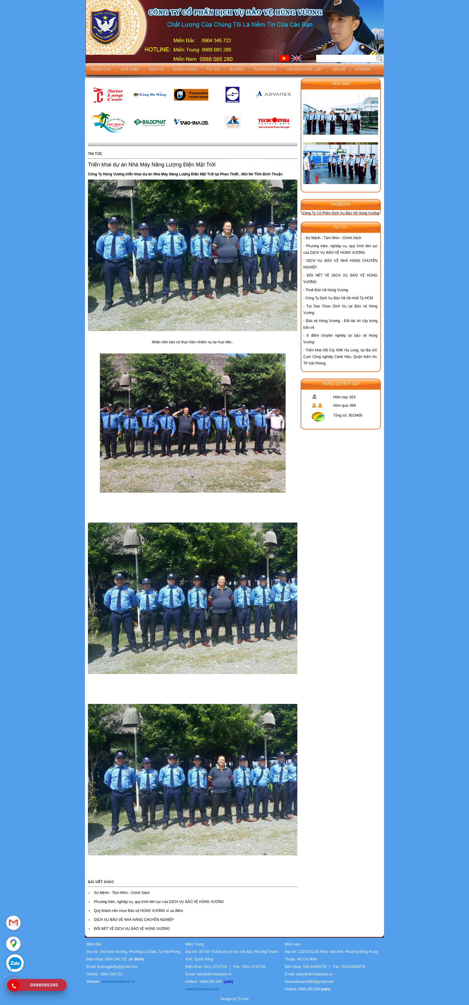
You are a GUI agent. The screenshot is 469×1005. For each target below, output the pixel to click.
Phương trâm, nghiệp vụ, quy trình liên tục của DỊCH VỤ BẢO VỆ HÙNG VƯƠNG (159, 902)
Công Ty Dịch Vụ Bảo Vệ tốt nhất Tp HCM (339, 298)
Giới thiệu (130, 69)
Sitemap (363, 69)
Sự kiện (237, 69)
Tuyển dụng (265, 69)
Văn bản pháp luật (304, 69)
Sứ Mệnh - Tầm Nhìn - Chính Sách (122, 893)
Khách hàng (185, 69)
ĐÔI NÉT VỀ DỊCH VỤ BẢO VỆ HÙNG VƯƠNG (132, 929)
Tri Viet (243, 999)
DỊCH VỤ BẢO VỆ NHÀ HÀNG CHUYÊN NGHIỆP (133, 920)
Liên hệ (339, 69)
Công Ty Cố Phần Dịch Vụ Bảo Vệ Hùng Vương (340, 213)
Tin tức (213, 69)
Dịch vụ (156, 69)
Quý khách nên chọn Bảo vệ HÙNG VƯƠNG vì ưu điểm (138, 911)
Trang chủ (101, 69)
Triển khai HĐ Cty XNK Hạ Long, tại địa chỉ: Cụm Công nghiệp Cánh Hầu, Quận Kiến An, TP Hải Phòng (340, 356)
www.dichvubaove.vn (117, 982)
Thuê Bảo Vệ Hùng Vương (326, 290)
